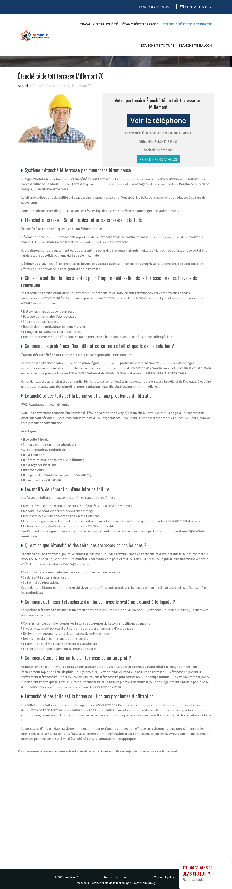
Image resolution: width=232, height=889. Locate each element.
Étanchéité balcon (195, 44)
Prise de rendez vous (158, 158)
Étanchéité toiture (158, 44)
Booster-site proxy (144, 882)
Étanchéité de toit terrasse (187, 23)
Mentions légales (164, 876)
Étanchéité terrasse (140, 23)
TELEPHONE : (150, 6)
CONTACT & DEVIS (199, 6)
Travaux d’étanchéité (99, 23)
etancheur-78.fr (73, 876)
